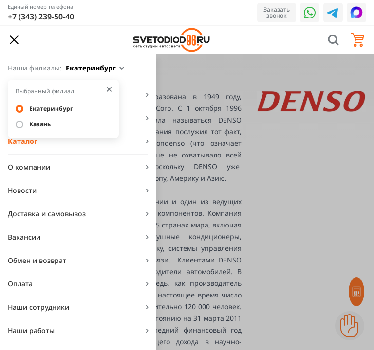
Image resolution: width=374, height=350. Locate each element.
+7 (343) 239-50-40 (41, 16)
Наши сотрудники (38, 307)
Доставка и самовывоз (47, 213)
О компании (29, 167)
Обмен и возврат (37, 260)
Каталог (22, 141)
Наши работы (31, 330)
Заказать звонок (276, 12)
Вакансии (24, 237)
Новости (22, 190)
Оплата (20, 283)
